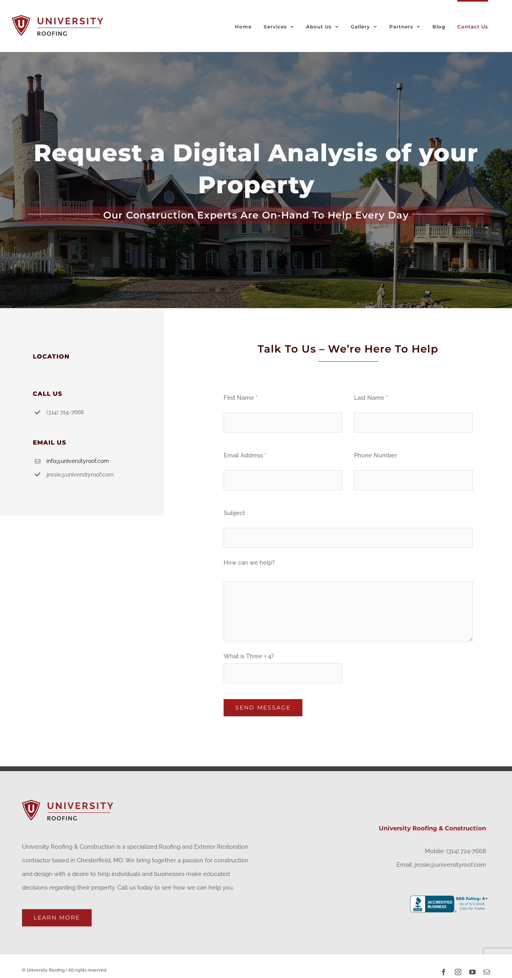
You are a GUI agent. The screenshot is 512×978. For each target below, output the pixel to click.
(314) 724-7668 (466, 851)
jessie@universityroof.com (450, 864)
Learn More (57, 917)
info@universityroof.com (77, 461)
